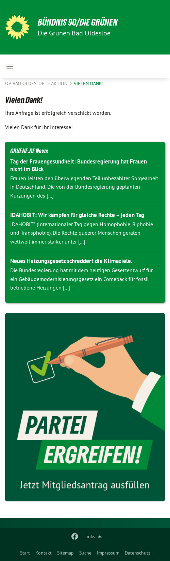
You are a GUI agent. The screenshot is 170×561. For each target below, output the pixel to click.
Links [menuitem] (89, 536)
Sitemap (65, 553)
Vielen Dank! (88, 83)
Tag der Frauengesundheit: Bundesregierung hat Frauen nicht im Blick (78, 165)
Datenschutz (137, 553)
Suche (85, 553)
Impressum (108, 553)
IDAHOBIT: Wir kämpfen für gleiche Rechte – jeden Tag (77, 215)
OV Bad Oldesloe (25, 83)
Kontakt (43, 553)
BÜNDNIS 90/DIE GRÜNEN (78, 22)
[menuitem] (25, 553)
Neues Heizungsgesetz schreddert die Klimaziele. (71, 261)
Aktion (60, 83)
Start (25, 553)
